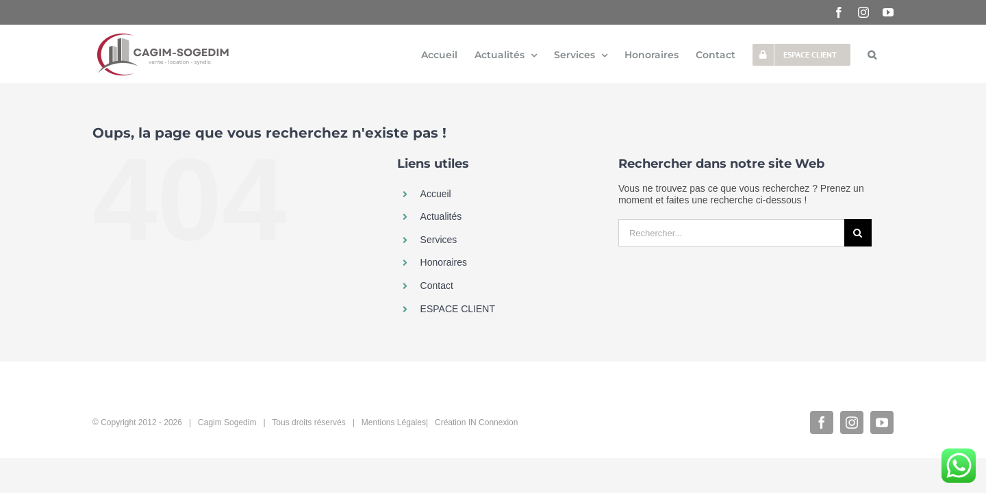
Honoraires (443, 262)
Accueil (435, 193)
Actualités (441, 216)
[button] (889, 54)
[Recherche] (858, 232)
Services (438, 239)
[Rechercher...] (731, 232)
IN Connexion (493, 422)
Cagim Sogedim (227, 422)
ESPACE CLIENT (457, 308)
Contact (436, 285)
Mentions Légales (394, 422)
